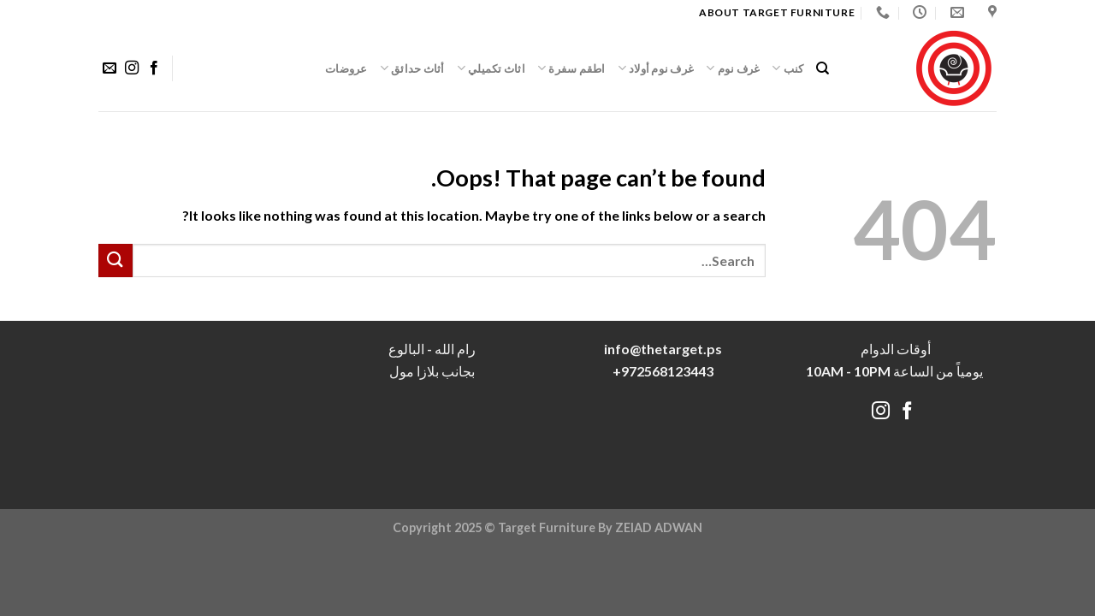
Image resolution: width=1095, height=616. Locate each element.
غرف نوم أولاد (656, 68)
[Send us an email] (109, 68)
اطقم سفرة (571, 68)
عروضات (346, 68)
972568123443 (667, 371)
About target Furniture (777, 12)
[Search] (822, 68)
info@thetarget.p (659, 349)
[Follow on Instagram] (132, 68)
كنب (787, 68)
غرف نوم (733, 68)
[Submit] (115, 260)
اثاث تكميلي (491, 68)
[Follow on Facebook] (154, 68)
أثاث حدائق (412, 68)
